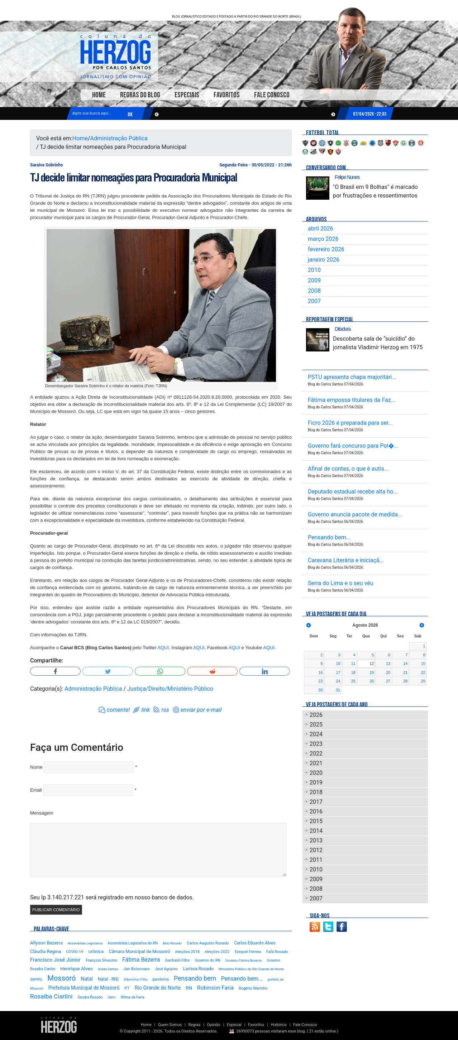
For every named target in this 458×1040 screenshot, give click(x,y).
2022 (316, 753)
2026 (316, 714)
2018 (316, 792)
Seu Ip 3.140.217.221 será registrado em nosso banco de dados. (112, 897)
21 (405, 672)
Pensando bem (195, 978)
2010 (314, 270)
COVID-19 (74, 951)
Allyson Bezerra (46, 943)
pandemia (161, 979)
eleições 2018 (187, 951)
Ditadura (342, 329)
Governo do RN (207, 960)
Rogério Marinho (253, 988)
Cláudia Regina (45, 951)
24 (338, 681)
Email (36, 790)
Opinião (213, 1024)
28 (405, 681)
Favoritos (227, 95)
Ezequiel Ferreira (248, 952)
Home (99, 95)
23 (320, 681)
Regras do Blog (140, 95)
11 (353, 663)
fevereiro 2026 (326, 249)
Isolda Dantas (108, 969)
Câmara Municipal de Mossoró (139, 951)
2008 (314, 290)
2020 (316, 772)
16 (320, 672)
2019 (316, 782)
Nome (36, 767)
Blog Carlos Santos (115, 56)
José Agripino (166, 969)
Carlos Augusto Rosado (208, 943)
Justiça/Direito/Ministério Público (170, 688)
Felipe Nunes (347, 177)
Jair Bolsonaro (136, 968)
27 (388, 681)
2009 (314, 280)
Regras (194, 1024)
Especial (234, 1024)
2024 (316, 734)
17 (338, 672)
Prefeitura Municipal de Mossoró (84, 988)
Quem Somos (170, 1024)
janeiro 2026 (323, 259)
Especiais (187, 95)
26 (371, 681)
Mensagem (41, 813)
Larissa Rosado (198, 968)
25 (353, 681)
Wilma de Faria (132, 997)
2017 (316, 801)
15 (423, 663)
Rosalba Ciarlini (51, 996)
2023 (316, 743)
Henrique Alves (76, 968)
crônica (96, 951)
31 (338, 690)
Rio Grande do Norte (157, 988)
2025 (316, 724)
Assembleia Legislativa (85, 943)
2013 (316, 840)
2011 (316, 859)
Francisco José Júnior (55, 960)
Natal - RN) (108, 979)
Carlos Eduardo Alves (255, 943)
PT (126, 988)
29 (423, 681)
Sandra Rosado (89, 997)
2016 (316, 811)
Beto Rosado (172, 943)
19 (371, 672)
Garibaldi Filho (177, 960)
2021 (316, 763)
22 (423, 672)
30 (320, 690)
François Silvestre (101, 960)
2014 (316, 830)
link (145, 709)
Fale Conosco (272, 95)
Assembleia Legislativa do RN (133, 943)
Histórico (279, 1024)
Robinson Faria (215, 988)
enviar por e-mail (201, 709)
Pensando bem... (242, 979)
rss (165, 709)
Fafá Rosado (277, 951)
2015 (316, 821)
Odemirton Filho (136, 979)
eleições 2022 (217, 951)
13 (388, 663)
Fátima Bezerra (141, 959)
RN (189, 988)
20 (388, 672)
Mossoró (61, 978)
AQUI (163, 647)
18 (353, 672)
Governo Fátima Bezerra (243, 960)
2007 (314, 301)
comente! (118, 709)
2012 (316, 850)
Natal (86, 979)
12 (371, 663)
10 (338, 663)
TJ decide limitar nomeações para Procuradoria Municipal (133, 177)
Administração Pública (119, 138)
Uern (111, 997)
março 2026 (323, 238)
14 (405, 663)
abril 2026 (320, 228)
